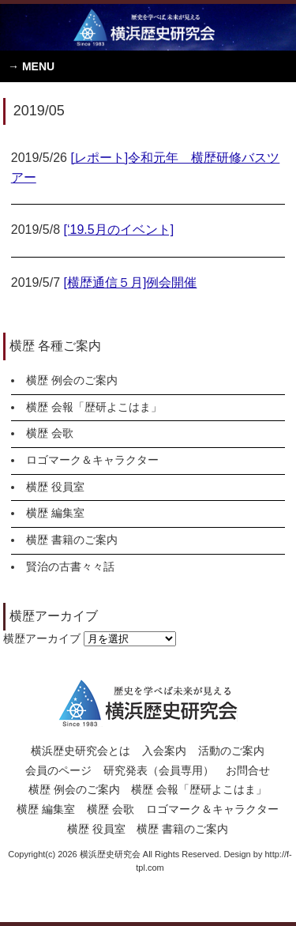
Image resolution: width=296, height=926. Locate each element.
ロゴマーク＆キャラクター (92, 460)
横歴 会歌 (49, 433)
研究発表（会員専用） (158, 770)
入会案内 (164, 750)
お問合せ (248, 770)
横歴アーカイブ (42, 638)
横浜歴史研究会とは (80, 750)
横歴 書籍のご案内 (72, 539)
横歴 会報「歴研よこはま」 (94, 407)
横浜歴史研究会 (148, 27)
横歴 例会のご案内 (72, 380)
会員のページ (58, 770)
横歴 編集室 (55, 512)
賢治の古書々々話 (70, 566)
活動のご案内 (231, 750)
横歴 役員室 (55, 486)
